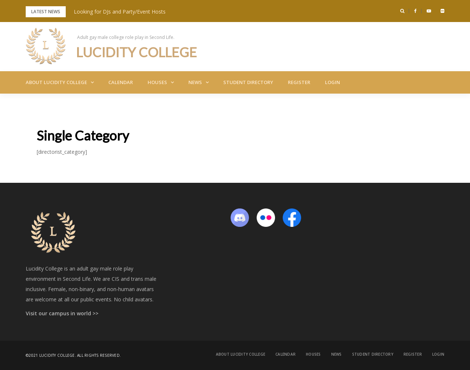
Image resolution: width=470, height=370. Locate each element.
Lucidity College (136, 52)
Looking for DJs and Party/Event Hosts (120, 11)
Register (299, 82)
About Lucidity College (56, 82)
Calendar (120, 82)
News (195, 82)
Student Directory (248, 82)
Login (332, 82)
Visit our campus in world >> (62, 313)
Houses (157, 82)
